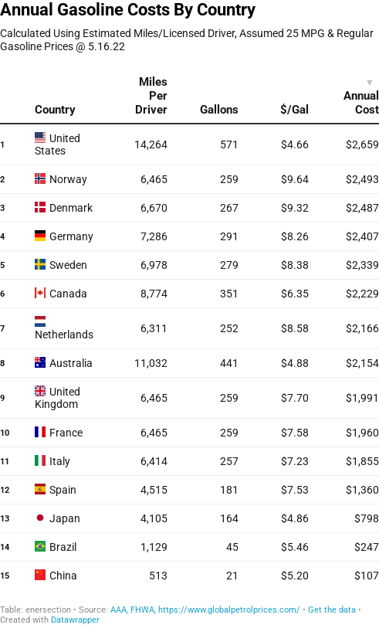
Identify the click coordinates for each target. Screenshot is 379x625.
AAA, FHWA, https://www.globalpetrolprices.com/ (205, 610)
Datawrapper (75, 620)
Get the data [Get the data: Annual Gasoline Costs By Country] (332, 610)
